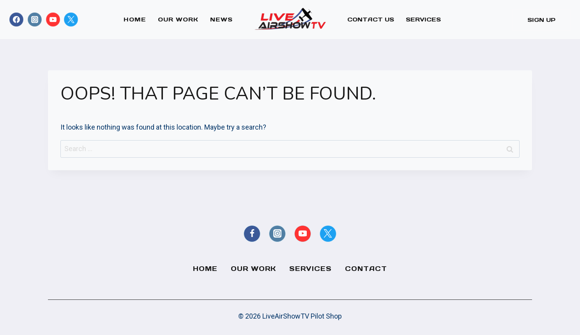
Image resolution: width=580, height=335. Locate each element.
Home (135, 19)
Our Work (178, 19)
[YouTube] (53, 19)
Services (423, 19)
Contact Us (370, 19)
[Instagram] (35, 19)
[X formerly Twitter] (71, 19)
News (221, 19)
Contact (366, 268)
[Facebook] (16, 19)
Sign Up (541, 19)
